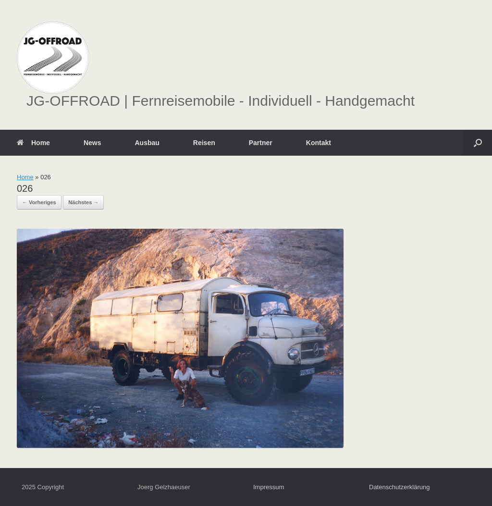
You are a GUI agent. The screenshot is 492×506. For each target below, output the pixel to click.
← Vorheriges (39, 202)
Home (33, 143)
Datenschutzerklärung (399, 487)
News (92, 143)
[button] (478, 143)
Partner (260, 143)
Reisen (204, 143)
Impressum (268, 487)
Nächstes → (83, 202)
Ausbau (147, 143)
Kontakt (318, 143)
